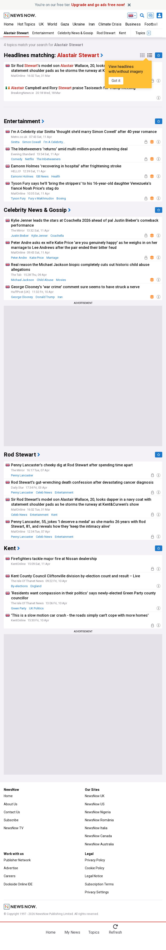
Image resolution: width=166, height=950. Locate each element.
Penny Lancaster (22, 475)
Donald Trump (45, 297)
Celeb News (44, 492)
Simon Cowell (31, 142)
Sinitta (15, 142)
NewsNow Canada (98, 836)
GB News (42, 176)
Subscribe (11, 820)
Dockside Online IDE (18, 884)
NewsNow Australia (99, 844)
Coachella (57, 235)
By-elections (19, 586)
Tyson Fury (18, 198)
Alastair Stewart (16, 33)
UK (41, 24)
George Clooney (22, 297)
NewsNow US (95, 804)
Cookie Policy (94, 868)
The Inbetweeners (48, 159)
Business (133, 24)
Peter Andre (19, 257)
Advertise (11, 868)
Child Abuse (45, 280)
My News (72, 932)
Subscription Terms (99, 884)
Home (9, 24)
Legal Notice (94, 876)
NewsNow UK (94, 796)
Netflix (29, 159)
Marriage (52, 257)
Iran (92, 24)
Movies (61, 280)
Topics (93, 932)
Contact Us (12, 812)
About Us (10, 804)
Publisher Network (17, 860)
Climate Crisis (109, 24)
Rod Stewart (106, 33)
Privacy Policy (95, 860)
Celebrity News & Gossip (75, 33)
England (36, 586)
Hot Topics (26, 24)
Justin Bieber (20, 235)
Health (55, 176)
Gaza (65, 24)
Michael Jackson (22, 280)
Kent (122, 33)
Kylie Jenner (39, 235)
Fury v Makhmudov (41, 198)
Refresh (115, 932)
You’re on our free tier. (80, 5)
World (52, 24)
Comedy (16, 159)
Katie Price (37, 257)
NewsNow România (99, 820)
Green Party (18, 608)
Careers (9, 876)
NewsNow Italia (96, 828)
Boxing (61, 198)
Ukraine (79, 24)
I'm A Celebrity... (54, 142)
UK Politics (36, 608)
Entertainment (43, 33)
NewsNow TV (13, 828)
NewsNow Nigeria (98, 812)
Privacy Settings (97, 892)
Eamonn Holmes (22, 176)
